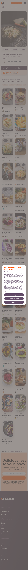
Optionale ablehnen (14, 298)
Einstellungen (14, 295)
